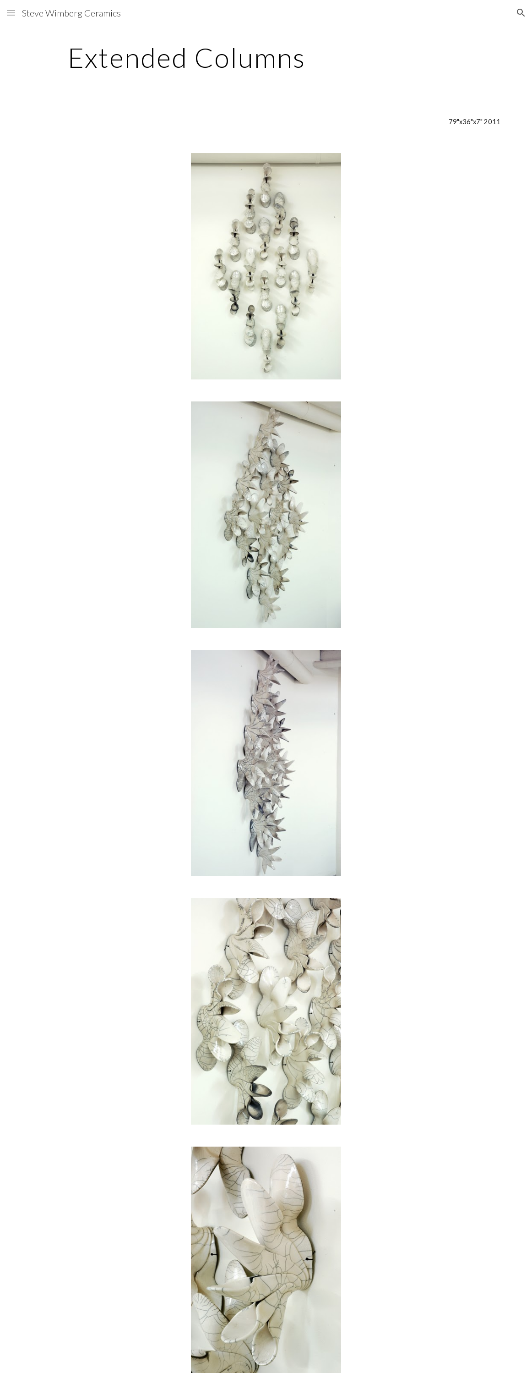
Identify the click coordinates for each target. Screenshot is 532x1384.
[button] (11, 12)
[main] (186, 57)
